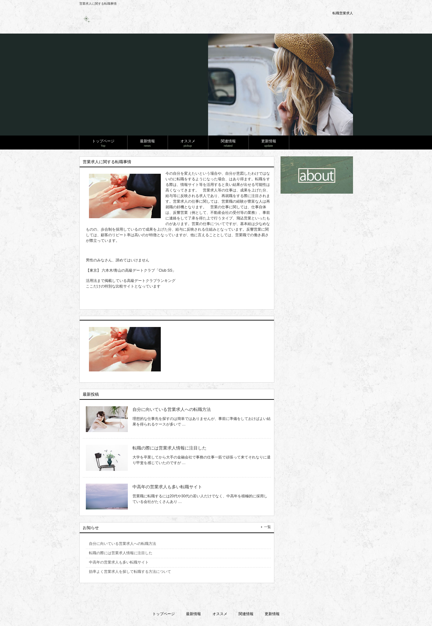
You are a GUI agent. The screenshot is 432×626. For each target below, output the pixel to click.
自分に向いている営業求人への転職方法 (171, 409)
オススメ (219, 614)
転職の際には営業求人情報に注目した (169, 447)
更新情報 (272, 614)
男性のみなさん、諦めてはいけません (117, 260)
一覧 (267, 527)
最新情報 (193, 614)
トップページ (163, 614)
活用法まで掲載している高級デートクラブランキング (130, 280)
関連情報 (246, 614)
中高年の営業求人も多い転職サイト (167, 486)
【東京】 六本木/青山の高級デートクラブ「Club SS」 (131, 270)
